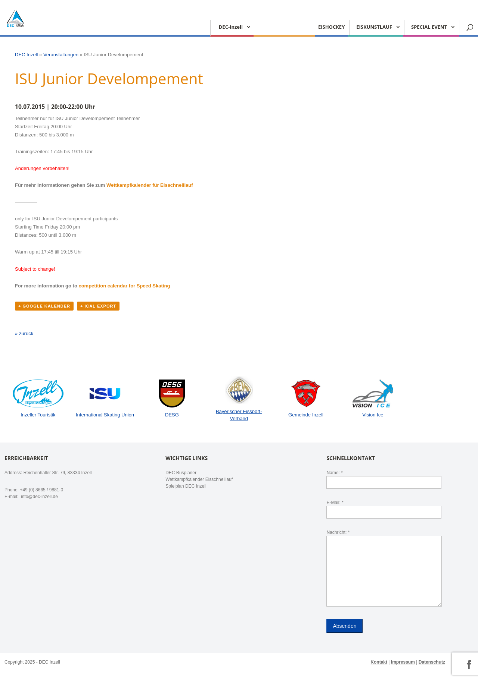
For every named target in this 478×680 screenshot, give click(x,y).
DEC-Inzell (231, 27)
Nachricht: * (384, 569)
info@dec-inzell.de (39, 496)
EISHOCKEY (331, 27)
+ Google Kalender (44, 306)
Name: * (383, 477)
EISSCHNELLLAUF (282, 27)
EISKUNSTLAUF (374, 27)
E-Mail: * (383, 507)
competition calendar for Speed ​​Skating (124, 286)
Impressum (403, 662)
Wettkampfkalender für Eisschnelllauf (149, 185)
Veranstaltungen (60, 54)
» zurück (24, 333)
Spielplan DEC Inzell (185, 486)
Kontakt (378, 662)
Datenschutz (432, 662)
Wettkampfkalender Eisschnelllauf (199, 479)
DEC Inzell (26, 54)
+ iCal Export (98, 306)
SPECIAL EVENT (429, 27)
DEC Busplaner (180, 472)
